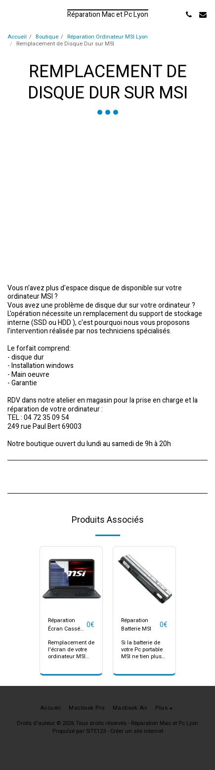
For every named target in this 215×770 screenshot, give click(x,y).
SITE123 (96, 731)
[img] (71, 577)
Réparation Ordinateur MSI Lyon (107, 37)
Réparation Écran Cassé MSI (64, 625)
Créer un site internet (136, 731)
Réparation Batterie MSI (136, 625)
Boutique (47, 37)
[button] (10, 14)
